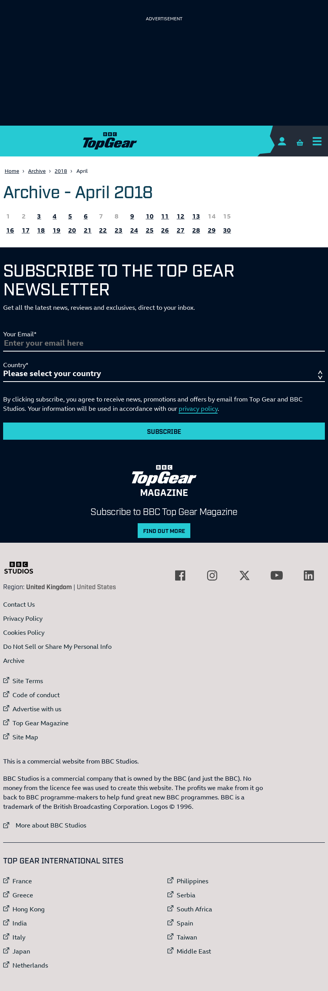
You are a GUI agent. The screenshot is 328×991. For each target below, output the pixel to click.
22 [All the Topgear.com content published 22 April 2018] (103, 230)
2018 (61, 170)
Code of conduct (36, 695)
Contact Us (19, 604)
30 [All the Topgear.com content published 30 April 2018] (227, 230)
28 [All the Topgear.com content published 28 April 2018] (196, 230)
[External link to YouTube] (276, 575)
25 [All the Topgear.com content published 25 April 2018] (150, 230)
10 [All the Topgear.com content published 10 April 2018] (150, 216)
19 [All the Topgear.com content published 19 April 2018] (56, 230)
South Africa (194, 909)
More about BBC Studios (44, 825)
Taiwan (187, 937)
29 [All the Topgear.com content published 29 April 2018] (212, 230)
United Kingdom (49, 586)
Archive (37, 170)
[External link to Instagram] (212, 575)
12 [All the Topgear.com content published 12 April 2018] (180, 216)
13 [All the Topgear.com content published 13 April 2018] (196, 216)
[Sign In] (282, 141)
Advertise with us (36, 709)
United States (96, 586)
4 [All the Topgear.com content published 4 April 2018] (55, 216)
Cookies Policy (23, 632)
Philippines (192, 881)
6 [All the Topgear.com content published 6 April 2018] (86, 216)
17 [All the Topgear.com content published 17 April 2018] (26, 230)
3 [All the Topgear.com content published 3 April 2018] (39, 216)
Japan (21, 951)
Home (12, 170)
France (22, 881)
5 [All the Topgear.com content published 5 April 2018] (70, 216)
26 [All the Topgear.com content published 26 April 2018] (165, 230)
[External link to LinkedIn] (308, 575)
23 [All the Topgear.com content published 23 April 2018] (118, 230)
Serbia (186, 895)
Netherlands (30, 965)
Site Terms (27, 681)
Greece (22, 895)
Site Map (25, 737)
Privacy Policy (23, 618)
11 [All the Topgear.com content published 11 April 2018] (165, 216)
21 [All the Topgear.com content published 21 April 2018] (88, 230)
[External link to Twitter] (244, 575)
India (19, 923)
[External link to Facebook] (180, 575)
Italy (18, 937)
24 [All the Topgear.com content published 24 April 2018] (134, 230)
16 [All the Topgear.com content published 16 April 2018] (10, 230)
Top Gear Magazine (40, 723)
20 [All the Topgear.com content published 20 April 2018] (72, 230)
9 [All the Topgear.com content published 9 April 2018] (132, 216)
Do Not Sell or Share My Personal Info (57, 646)
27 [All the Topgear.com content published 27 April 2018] (180, 230)
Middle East (194, 951)
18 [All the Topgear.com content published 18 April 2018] (41, 230)
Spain (185, 923)
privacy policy (198, 408)
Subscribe (164, 431)
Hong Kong (28, 909)
